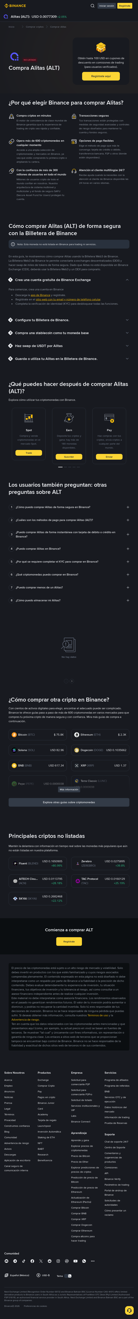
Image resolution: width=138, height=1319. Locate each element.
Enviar (109, 456)
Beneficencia (45, 1160)
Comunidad (10, 1137)
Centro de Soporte (115, 1147)
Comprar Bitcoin (80, 1207)
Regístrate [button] (69, 941)
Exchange (43, 1080)
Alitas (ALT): (20, 16)
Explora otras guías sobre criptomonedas (69, 802)
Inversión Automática (49, 1131)
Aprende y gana (80, 1140)
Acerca (8, 1080)
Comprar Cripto (46, 1085)
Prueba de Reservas (116, 1123)
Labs (73, 1115)
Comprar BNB (78, 1213)
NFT (40, 1143)
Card (40, 1108)
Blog (6, 1131)
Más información (69, 789)
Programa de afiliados (116, 1080)
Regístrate (124, 5)
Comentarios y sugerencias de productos (113, 1157)
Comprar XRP (78, 1219)
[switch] (68, 1276)
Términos (9, 1114)
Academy (43, 1114)
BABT (41, 1148)
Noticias (8, 1097)
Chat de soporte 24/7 (116, 1141)
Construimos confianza (17, 1125)
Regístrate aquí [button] (101, 76)
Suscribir (69, 456)
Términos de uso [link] (98, 1015)
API (106, 1173)
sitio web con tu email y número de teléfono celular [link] (68, 299)
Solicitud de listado (81, 1100)
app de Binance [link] (40, 295)
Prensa (8, 1103)
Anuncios (9, 1091)
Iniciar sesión (106, 5)
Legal (7, 1108)
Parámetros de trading (117, 1184)
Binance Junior (46, 1103)
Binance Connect (80, 1121)
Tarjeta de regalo (47, 1120)
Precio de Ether (79, 1161)
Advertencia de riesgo (16, 1143)
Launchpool (44, 1125)
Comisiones (111, 1167)
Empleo (8, 1085)
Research (43, 1154)
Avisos (8, 1148)
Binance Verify (113, 1179)
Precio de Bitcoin (80, 1156)
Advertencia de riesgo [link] (25, 1019)
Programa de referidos (117, 1085)
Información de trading (117, 1117)
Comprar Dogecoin (81, 1224)
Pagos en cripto (46, 1097)
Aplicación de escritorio (17, 1160)
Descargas (10, 1154)
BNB (107, 1091)
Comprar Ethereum (81, 1230)
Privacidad (10, 1120)
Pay (40, 1091)
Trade (29, 452)
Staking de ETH (46, 1137)
